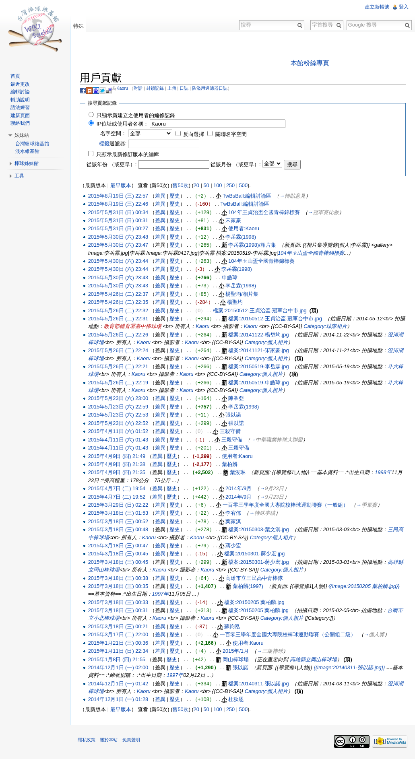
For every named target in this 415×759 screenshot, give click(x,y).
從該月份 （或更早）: (237, 165)
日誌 (185, 88)
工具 (20, 176)
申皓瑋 (230, 277)
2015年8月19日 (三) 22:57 (119, 196)
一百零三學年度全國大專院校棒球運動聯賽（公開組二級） (289, 635)
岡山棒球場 (237, 659)
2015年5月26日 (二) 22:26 (119, 335)
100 (219, 186)
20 (197, 186)
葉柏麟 (231, 464)
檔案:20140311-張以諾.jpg (259, 684)
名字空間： (114, 134)
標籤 (105, 144)
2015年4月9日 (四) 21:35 (117, 473)
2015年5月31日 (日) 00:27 (119, 229)
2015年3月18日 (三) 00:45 (119, 554)
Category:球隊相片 (331, 327)
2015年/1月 (237, 651)
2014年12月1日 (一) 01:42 (119, 684)
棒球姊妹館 (27, 163)
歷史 (176, 196)
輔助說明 (20, 100)
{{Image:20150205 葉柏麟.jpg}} (365, 586)
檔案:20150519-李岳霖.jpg (259, 367)
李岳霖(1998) (242, 237)
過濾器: (114, 144)
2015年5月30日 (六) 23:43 (119, 277)
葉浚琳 (238, 473)
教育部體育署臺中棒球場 (138, 327)
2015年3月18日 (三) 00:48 (119, 530)
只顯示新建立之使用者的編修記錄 (136, 115)
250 (231, 186)
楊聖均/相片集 (243, 294)
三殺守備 (231, 432)
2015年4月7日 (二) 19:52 (117, 497)
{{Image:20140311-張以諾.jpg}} (350, 667)
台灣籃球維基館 (33, 143)
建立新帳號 (377, 7)
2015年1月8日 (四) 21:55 (117, 659)
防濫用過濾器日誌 (211, 88)
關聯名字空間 (232, 135)
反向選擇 (194, 135)
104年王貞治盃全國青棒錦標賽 (265, 212)
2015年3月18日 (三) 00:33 (119, 602)
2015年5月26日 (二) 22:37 (119, 294)
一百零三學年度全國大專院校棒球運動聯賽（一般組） (286, 505)
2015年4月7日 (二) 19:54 (117, 489)
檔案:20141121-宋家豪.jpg (259, 351)
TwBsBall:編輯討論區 (248, 196)
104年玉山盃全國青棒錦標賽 (312, 253)
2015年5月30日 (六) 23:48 (119, 237)
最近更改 (20, 84)
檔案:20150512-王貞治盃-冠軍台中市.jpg (261, 310)
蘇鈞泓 (233, 626)
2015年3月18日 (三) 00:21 (119, 626)
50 (207, 186)
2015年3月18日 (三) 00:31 (119, 611)
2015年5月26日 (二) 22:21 (119, 367)
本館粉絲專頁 (310, 63)
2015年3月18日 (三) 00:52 (119, 521)
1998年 (384, 473)
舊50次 (181, 186)
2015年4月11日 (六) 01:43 (119, 440)
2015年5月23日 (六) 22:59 (119, 407)
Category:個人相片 (267, 342)
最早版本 (121, 186)
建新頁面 (20, 115)
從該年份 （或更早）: (113, 165)
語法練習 (20, 107)
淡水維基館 (28, 151)
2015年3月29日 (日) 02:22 (119, 505)
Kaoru (123, 88)
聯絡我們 (20, 123)
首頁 (16, 76)
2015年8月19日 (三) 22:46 (119, 204)
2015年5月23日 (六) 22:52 (119, 423)
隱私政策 (88, 740)
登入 (404, 7)
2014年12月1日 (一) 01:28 (119, 700)
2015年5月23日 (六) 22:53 (119, 415)
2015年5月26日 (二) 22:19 (119, 383)
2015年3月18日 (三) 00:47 (119, 545)
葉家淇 (234, 521)
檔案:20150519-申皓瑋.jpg (259, 383)
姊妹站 (22, 135)
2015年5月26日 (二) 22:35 (119, 302)
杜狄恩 (237, 700)
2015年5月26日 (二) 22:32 (119, 310)
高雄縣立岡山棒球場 (314, 659)
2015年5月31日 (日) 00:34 (119, 212)
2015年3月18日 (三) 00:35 (119, 586)
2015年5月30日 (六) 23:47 (119, 245)
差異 (161, 196)
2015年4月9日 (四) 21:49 (117, 456)
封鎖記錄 (156, 88)
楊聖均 (236, 302)
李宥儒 (234, 513)
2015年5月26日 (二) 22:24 (119, 351)
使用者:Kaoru (244, 229)
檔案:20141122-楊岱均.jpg (259, 335)
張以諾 (234, 415)
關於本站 (110, 740)
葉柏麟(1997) (249, 586)
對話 (139, 88)
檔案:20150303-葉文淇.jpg (259, 530)
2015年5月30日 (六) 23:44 (119, 261)
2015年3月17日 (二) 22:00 (119, 635)
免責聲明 (132, 740)
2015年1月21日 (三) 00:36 (119, 643)
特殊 (79, 26)
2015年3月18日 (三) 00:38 (119, 578)
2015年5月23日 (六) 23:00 (119, 399)
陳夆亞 (237, 399)
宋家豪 (234, 220)
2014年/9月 (240, 489)
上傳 (172, 88)
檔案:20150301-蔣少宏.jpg (255, 554)
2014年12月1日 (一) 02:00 (119, 667)
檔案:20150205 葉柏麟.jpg (255, 602)
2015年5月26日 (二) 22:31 (119, 319)
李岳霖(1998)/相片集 (253, 245)
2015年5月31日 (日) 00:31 (119, 220)
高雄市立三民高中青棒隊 (255, 578)
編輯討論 (20, 92)
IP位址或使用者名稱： (123, 124)
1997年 (161, 594)
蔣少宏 (234, 545)
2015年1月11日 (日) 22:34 (119, 651)
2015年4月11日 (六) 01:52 (119, 432)
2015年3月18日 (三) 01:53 (119, 513)
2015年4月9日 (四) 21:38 (117, 464)
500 (244, 186)
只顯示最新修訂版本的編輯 (128, 155)
